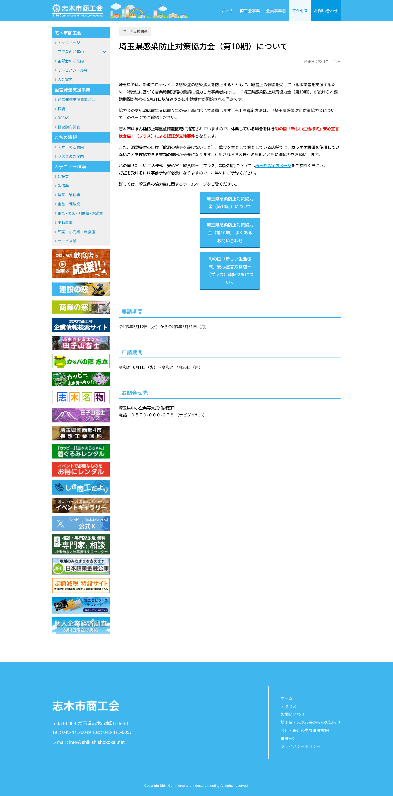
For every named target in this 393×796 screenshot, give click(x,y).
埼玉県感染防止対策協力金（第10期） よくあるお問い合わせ (230, 232)
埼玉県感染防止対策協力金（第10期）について (230, 202)
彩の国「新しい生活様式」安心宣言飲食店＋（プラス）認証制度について (230, 270)
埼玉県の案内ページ (273, 165)
